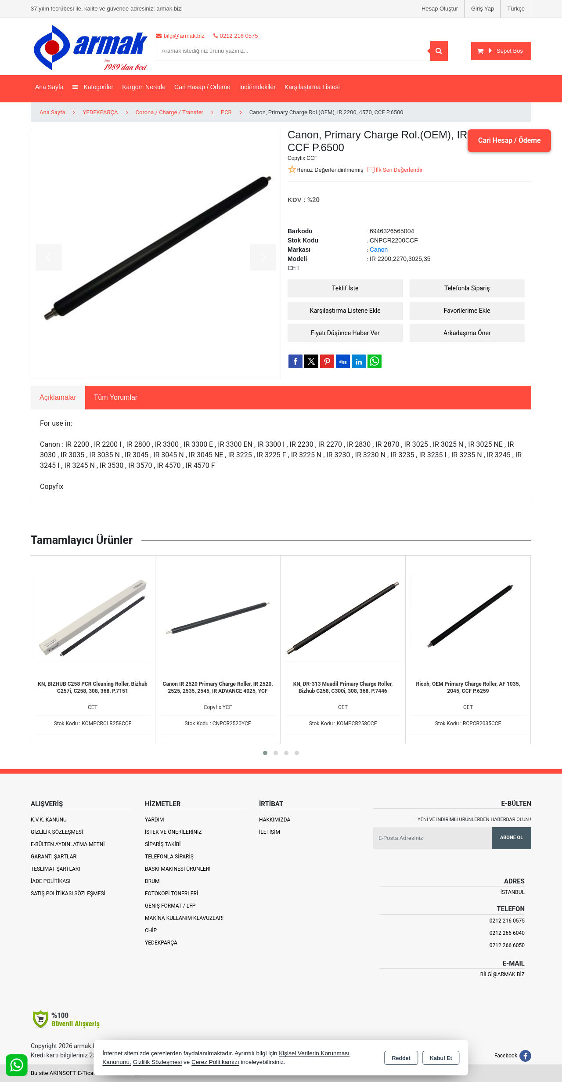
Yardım (154, 820)
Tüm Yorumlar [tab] (116, 397)
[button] (265, 753)
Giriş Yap (482, 8)
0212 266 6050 (507, 945)
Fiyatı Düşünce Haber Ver (345, 333)
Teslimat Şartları (55, 869)
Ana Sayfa (49, 86)
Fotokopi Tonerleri (171, 893)
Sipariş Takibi (163, 844)
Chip (151, 930)
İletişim (269, 832)
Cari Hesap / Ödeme (508, 140)
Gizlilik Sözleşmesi (57, 832)
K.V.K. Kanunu (49, 820)
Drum (152, 881)
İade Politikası (50, 881)
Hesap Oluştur (440, 8)
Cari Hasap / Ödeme (202, 86)
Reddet (401, 1058)
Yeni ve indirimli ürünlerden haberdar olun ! (474, 819)
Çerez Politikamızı (215, 1062)
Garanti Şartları (54, 857)
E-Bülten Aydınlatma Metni (68, 844)
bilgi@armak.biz (502, 974)
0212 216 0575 (507, 921)
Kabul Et (441, 1058)
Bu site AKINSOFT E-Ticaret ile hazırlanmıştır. (87, 1073)
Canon (379, 249)
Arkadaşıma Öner (467, 333)
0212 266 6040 (507, 933)
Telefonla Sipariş (467, 288)
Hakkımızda (274, 820)
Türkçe (516, 8)
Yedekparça (161, 943)
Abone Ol (511, 837)
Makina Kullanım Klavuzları (184, 918)
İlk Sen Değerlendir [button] (395, 170)
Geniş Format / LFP (170, 906)
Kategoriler (93, 86)
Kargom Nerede (144, 86)
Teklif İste (345, 288)
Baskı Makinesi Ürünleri (178, 869)
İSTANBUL (513, 892)
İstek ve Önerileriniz (173, 832)
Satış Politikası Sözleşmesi (68, 893)
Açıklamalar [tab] (58, 397)
